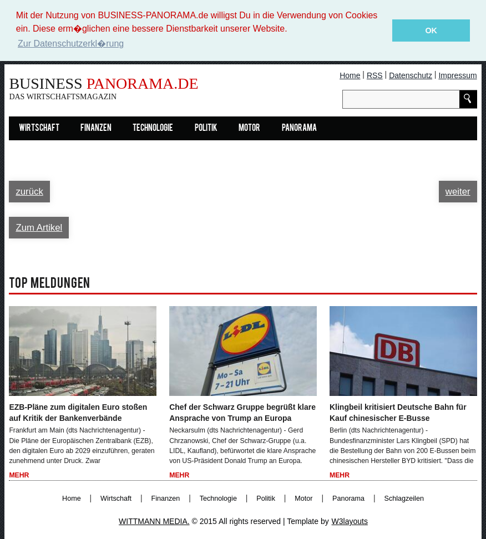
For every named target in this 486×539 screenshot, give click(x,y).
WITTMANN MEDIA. (154, 520)
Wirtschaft (39, 128)
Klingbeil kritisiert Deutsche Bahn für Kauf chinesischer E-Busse (398, 412)
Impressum (457, 74)
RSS (375, 74)
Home (350, 74)
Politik (206, 128)
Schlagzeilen (404, 498)
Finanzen (96, 128)
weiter (458, 191)
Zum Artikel (39, 227)
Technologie (153, 128)
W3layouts (350, 520)
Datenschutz (410, 74)
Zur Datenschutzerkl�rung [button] (71, 43)
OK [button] (431, 30)
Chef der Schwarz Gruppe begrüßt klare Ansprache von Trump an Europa (242, 412)
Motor (249, 128)
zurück (29, 191)
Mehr (19, 475)
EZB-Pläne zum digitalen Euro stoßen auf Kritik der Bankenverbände (78, 412)
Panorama (299, 128)
